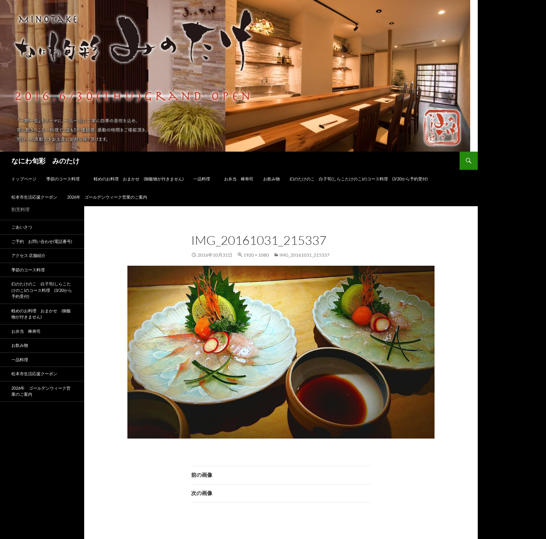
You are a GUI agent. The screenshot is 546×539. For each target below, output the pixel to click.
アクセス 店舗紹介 (28, 255)
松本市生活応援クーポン (34, 196)
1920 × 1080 (256, 255)
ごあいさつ (21, 226)
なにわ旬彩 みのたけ (45, 161)
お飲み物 (271, 178)
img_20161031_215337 (304, 255)
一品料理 (203, 178)
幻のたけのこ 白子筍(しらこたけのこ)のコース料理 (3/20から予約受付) (359, 178)
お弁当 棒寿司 (238, 178)
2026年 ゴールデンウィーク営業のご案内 (107, 196)
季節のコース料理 (65, 178)
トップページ (23, 178)
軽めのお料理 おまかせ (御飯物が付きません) (139, 178)
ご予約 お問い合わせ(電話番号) (41, 241)
